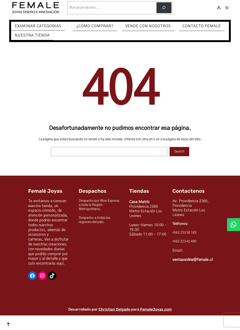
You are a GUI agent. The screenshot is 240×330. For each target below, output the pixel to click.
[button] (233, 224)
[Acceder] (219, 8)
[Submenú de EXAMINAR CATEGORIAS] (67, 26)
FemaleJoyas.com (156, 309)
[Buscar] (163, 7)
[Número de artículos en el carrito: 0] (227, 8)
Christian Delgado (114, 309)
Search (179, 151)
